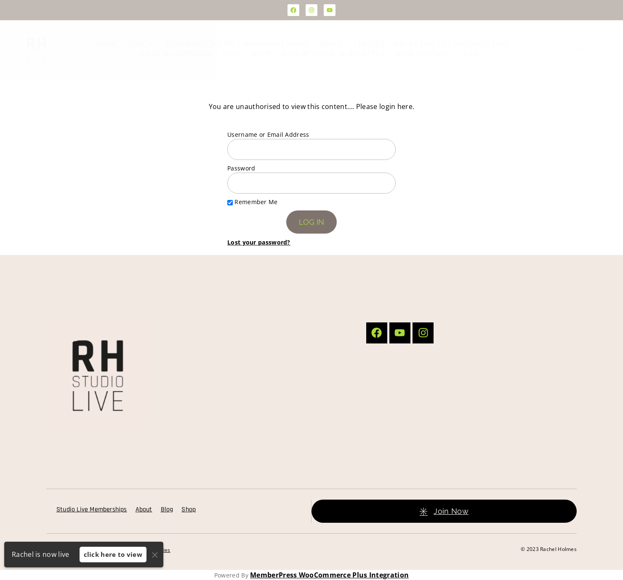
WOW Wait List (422, 54)
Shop (261, 54)
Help (469, 54)
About (331, 44)
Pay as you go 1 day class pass (451, 44)
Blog (232, 54)
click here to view (113, 554)
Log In (585, 48)
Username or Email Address (268, 134)
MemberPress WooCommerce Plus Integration (329, 575)
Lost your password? (258, 242)
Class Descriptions (175, 54)
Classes (369, 44)
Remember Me (252, 202)
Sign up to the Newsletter (332, 54)
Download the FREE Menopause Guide (237, 44)
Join (141, 44)
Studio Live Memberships (91, 509)
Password (241, 168)
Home (107, 44)
